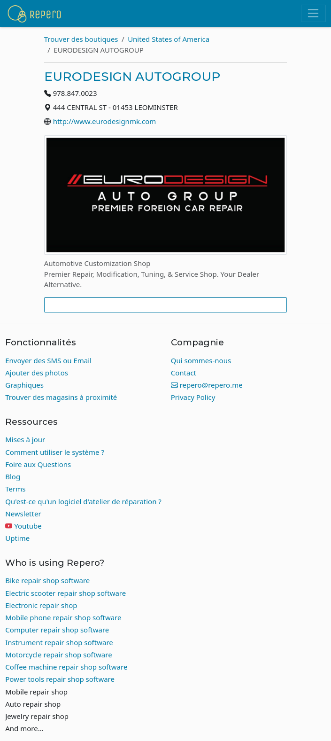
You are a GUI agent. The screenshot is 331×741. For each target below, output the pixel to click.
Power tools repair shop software (60, 679)
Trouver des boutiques (81, 39)
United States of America (168, 39)
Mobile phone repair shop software (63, 617)
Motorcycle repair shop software (58, 654)
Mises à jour (25, 439)
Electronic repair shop (41, 605)
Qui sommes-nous (201, 360)
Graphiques (24, 385)
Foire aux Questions (38, 464)
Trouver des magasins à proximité (61, 397)
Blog (12, 476)
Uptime (17, 538)
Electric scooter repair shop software (65, 593)
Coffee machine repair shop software (66, 666)
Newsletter (23, 513)
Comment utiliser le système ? (54, 452)
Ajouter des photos (36, 372)
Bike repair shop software (47, 580)
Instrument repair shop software (59, 642)
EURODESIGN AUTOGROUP (132, 76)
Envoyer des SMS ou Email (48, 360)
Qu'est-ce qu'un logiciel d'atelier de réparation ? (83, 501)
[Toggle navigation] (313, 14)
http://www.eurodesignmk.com (104, 121)
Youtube (27, 525)
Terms (15, 488)
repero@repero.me (207, 385)
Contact (183, 372)
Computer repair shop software (57, 629)
